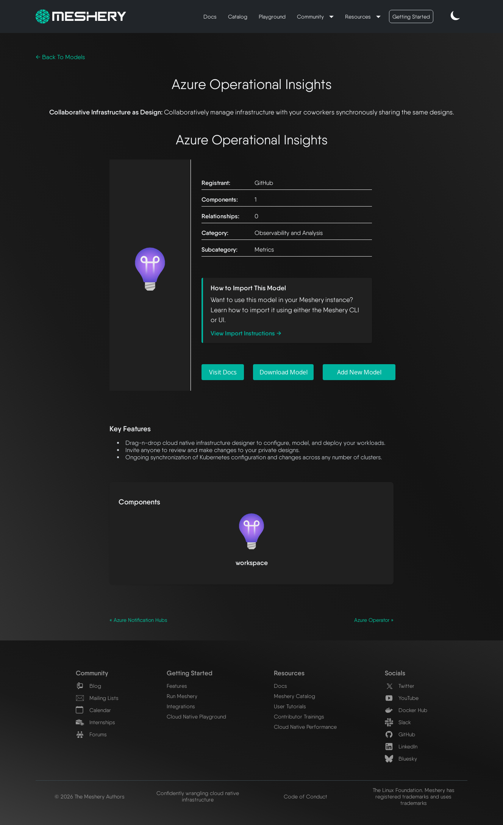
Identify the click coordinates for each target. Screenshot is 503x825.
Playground (272, 16)
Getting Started (411, 16)
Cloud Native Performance (305, 726)
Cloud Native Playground (196, 716)
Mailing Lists (97, 698)
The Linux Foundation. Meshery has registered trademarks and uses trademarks (414, 796)
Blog (88, 686)
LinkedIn (401, 746)
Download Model (283, 372)
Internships (95, 722)
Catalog (237, 16)
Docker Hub (406, 710)
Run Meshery (182, 696)
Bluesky (401, 758)
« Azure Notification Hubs (138, 620)
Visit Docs (223, 372)
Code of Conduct (305, 796)
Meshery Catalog (294, 696)
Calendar (93, 710)
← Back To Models (60, 57)
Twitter (399, 686)
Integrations (181, 706)
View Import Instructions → (246, 333)
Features (177, 686)
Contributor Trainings (299, 716)
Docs (210, 16)
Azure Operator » (374, 620)
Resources (358, 16)
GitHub (400, 734)
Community (311, 16)
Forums (91, 734)
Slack (398, 722)
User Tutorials (290, 706)
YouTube (402, 698)
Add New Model (359, 372)
